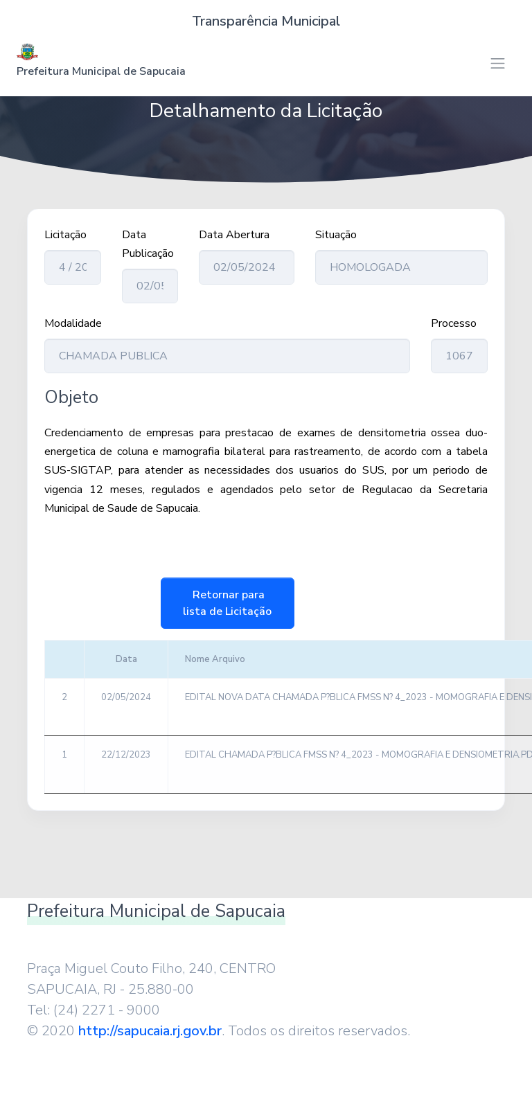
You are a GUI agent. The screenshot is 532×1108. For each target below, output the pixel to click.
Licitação (65, 234)
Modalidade (73, 323)
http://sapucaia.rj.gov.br (150, 1030)
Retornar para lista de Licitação (227, 603)
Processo (454, 323)
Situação (336, 234)
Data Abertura (234, 234)
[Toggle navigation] (497, 63)
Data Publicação (148, 244)
